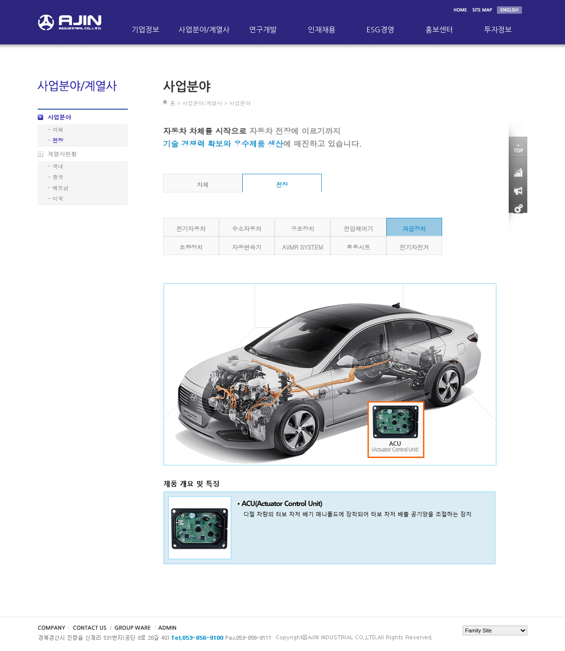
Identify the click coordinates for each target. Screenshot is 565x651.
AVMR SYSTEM (302, 247)
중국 (57, 177)
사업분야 (59, 117)
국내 (57, 166)
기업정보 (145, 29)
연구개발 (263, 29)
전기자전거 (414, 247)
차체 (57, 129)
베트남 (60, 187)
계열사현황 (62, 153)
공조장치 (302, 228)
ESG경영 (381, 29)
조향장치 (191, 247)
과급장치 (414, 228)
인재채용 (321, 29)
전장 (57, 140)
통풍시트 (358, 247)
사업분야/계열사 (204, 29)
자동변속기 (246, 247)
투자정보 (498, 29)
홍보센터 (439, 29)
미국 (57, 198)
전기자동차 (191, 228)
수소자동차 (246, 228)
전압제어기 (358, 228)
